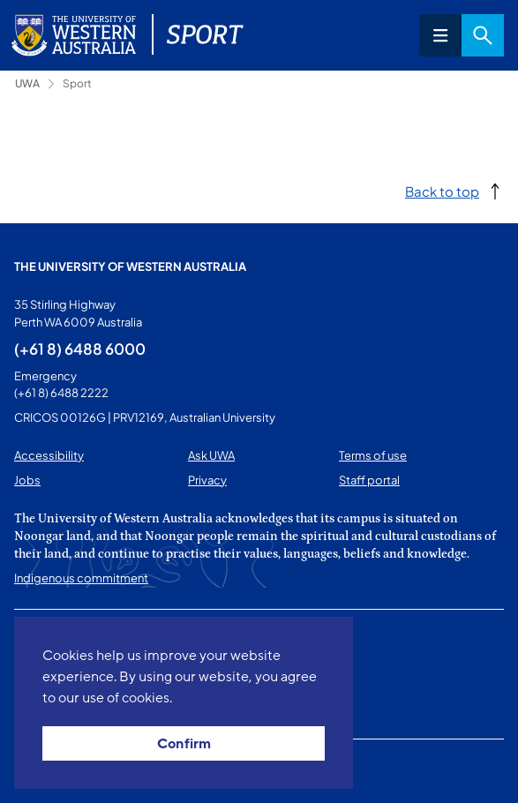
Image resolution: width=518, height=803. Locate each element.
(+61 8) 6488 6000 (80, 348)
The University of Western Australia (130, 266)
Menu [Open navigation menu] (440, 35)
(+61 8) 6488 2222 (61, 393)
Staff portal (369, 480)
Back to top (442, 191)
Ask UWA (211, 455)
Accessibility (49, 455)
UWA (27, 83)
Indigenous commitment (81, 578)
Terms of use (373, 455)
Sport (77, 83)
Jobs (27, 480)
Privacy (207, 480)
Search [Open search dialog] (483, 35)
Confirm (184, 744)
